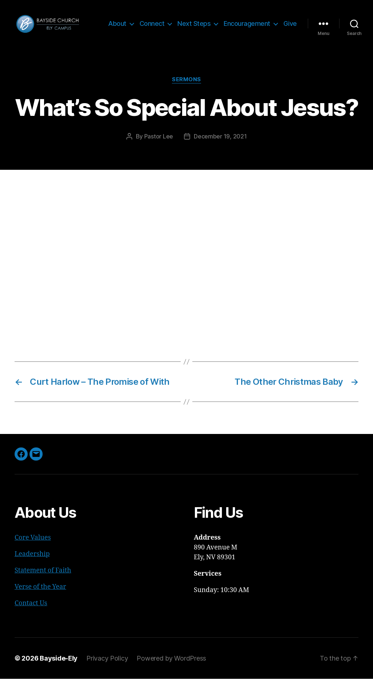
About (136, 21)
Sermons (186, 85)
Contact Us (31, 609)
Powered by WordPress (171, 664)
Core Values (33, 544)
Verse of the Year (40, 593)
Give (290, 32)
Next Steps (213, 21)
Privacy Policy (107, 664)
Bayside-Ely (59, 664)
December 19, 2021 (220, 142)
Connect (171, 21)
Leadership (32, 560)
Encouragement (266, 21)
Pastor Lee (158, 142)
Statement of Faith (43, 576)
